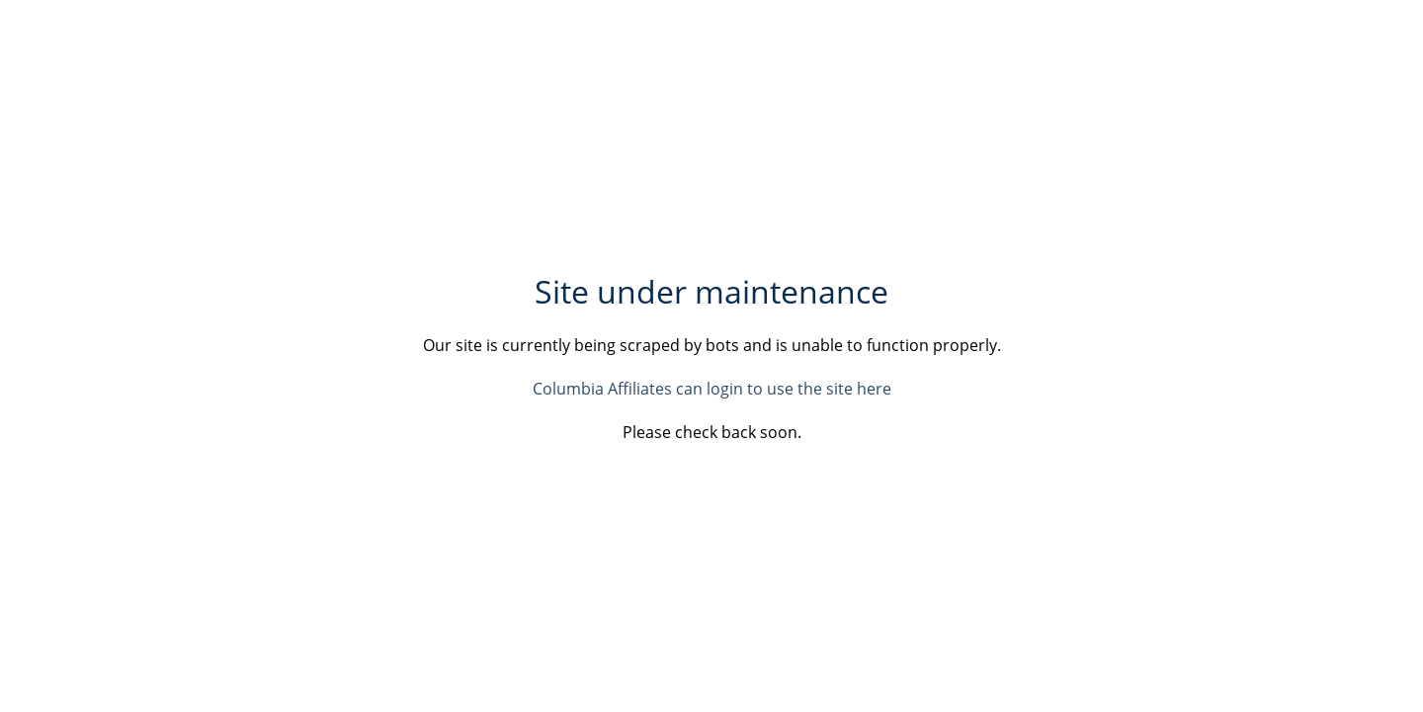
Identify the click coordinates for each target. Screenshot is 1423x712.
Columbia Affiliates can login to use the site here (712, 389)
